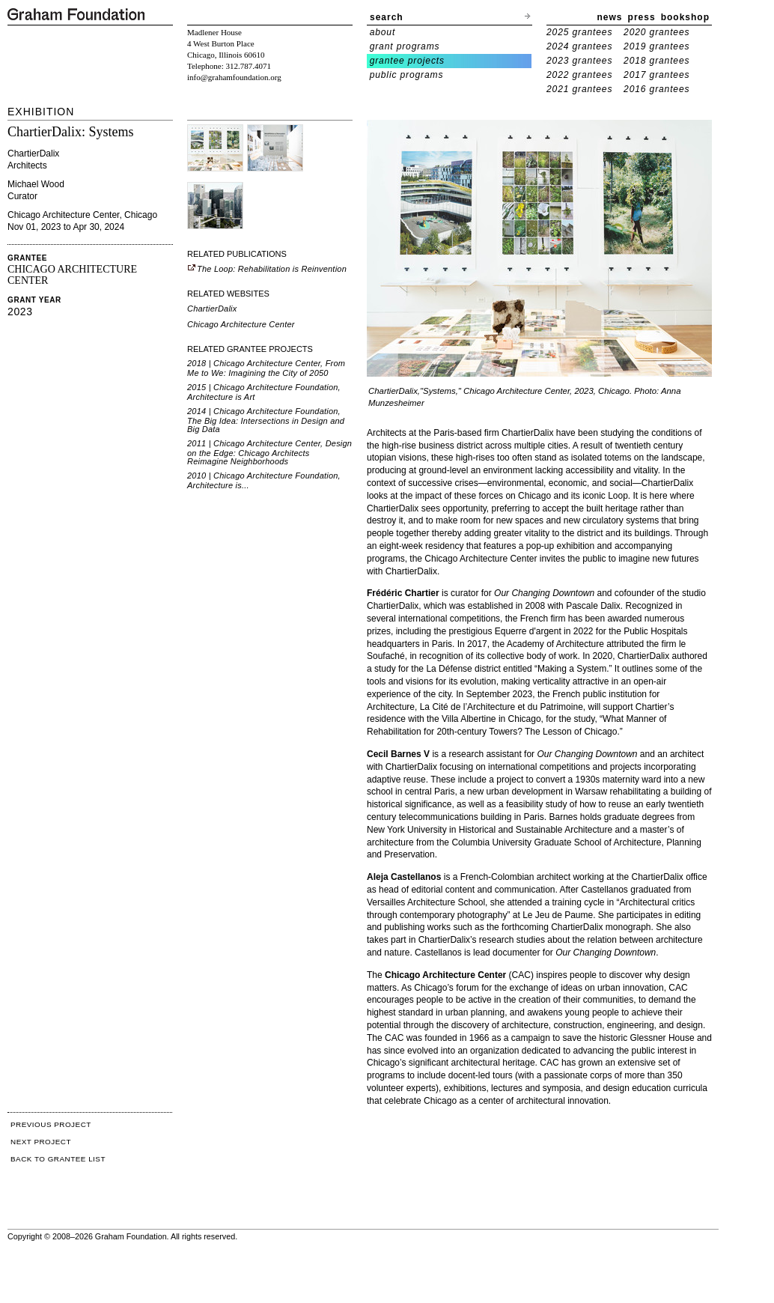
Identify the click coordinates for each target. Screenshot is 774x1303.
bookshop (685, 17)
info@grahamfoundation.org (234, 77)
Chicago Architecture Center (241, 324)
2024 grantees (579, 46)
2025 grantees (579, 32)
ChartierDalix (212, 308)
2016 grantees (656, 89)
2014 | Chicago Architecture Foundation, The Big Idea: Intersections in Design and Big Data (265, 420)
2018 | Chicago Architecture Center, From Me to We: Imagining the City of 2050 (266, 368)
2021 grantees (579, 89)
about (383, 32)
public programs (407, 75)
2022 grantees (579, 75)
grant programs (405, 46)
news (610, 17)
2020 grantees (656, 32)
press (642, 17)
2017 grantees (656, 75)
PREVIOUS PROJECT (50, 1124)
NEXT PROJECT (40, 1142)
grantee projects (407, 60)
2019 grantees (656, 46)
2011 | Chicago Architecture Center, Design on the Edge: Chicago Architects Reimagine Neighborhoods (269, 452)
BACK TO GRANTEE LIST (58, 1159)
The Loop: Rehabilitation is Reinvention (267, 268)
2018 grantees (656, 60)
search (386, 17)
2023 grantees (579, 60)
